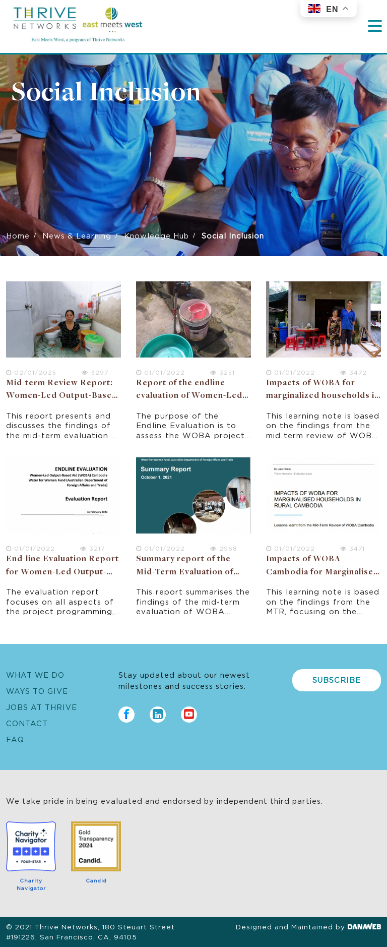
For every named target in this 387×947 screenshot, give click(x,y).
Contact (27, 723)
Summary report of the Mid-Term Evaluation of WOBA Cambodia (184, 572)
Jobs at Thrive (41, 707)
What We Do (35, 674)
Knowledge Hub (156, 235)
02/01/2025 (31, 372)
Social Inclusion (106, 94)
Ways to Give (37, 690)
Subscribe (336, 679)
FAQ (15, 739)
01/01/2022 (160, 372)
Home (18, 235)
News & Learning (76, 235)
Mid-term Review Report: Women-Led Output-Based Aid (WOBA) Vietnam (61, 396)
